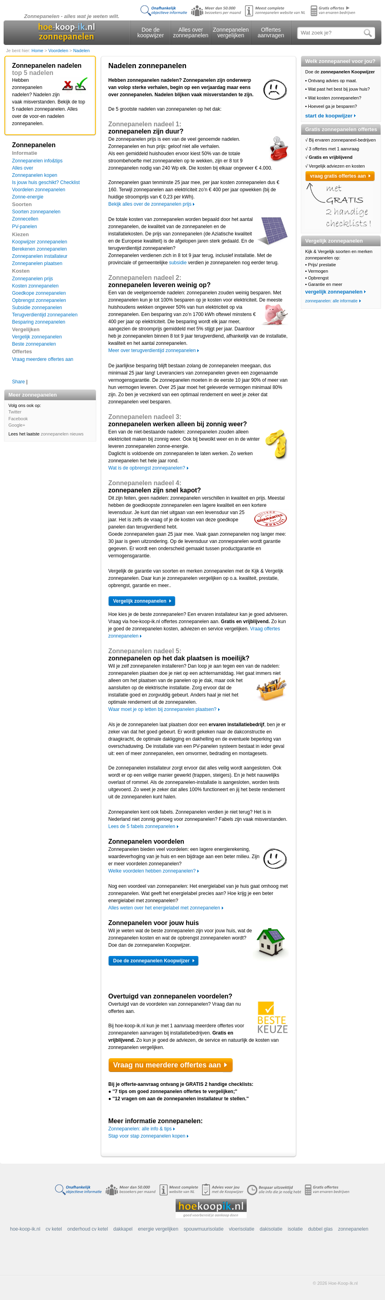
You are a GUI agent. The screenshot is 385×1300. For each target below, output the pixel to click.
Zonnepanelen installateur (39, 256)
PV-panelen (24, 226)
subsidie (177, 262)
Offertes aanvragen (270, 32)
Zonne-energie (27, 197)
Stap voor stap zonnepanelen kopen (146, 1136)
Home (38, 50)
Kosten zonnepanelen (35, 286)
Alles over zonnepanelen (191, 32)
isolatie (295, 1229)
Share (18, 382)
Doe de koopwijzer (150, 32)
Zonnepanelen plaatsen (37, 263)
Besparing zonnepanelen (38, 322)
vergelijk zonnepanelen (334, 292)
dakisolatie (270, 1229)
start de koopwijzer (329, 116)
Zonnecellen (25, 219)
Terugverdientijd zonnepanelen (44, 315)
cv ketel (54, 1229)
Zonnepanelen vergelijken (231, 32)
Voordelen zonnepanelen (38, 189)
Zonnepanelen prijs (32, 278)
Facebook (18, 418)
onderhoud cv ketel (87, 1229)
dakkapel (123, 1229)
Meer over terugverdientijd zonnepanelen (152, 350)
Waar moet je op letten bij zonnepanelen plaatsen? (162, 709)
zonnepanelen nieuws (62, 433)
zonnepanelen (353, 1229)
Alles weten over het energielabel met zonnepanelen (164, 908)
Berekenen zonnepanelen (39, 249)
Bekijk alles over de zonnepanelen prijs (149, 204)
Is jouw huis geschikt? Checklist (46, 182)
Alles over (22, 168)
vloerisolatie (241, 1229)
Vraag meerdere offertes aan (42, 359)
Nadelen (81, 50)
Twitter (14, 411)
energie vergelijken (158, 1229)
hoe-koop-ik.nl (25, 1229)
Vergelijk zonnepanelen (37, 337)
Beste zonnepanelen (34, 344)
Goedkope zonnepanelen (39, 293)
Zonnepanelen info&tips (37, 161)
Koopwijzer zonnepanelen (39, 242)
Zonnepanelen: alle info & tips (140, 1129)
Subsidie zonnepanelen (37, 307)
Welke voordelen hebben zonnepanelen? (152, 871)
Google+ (16, 425)
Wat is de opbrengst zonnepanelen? (146, 468)
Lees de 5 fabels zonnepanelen (141, 826)
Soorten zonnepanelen (36, 212)
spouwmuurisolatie (203, 1229)
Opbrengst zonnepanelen (39, 300)
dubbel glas (320, 1229)
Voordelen (58, 50)
